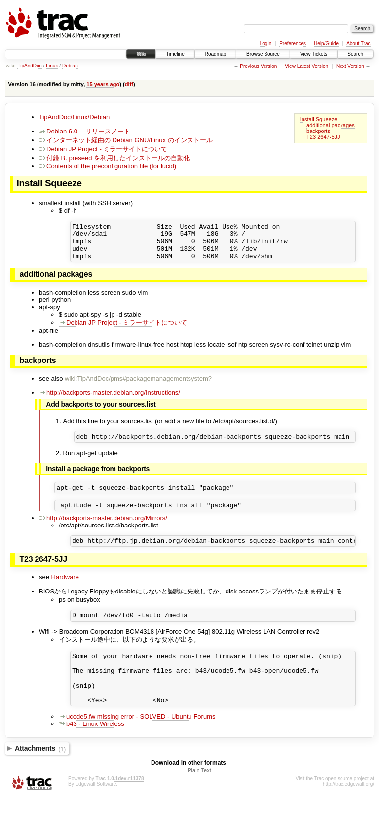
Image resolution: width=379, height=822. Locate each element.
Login (265, 43)
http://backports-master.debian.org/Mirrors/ (103, 529)
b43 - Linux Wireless (91, 749)
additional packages (330, 125)
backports (318, 131)
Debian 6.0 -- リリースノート (84, 131)
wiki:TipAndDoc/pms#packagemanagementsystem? (138, 386)
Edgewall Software (95, 809)
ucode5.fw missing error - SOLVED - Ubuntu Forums (137, 741)
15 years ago (102, 84)
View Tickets (313, 54)
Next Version (350, 66)
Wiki (141, 54)
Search (355, 54)
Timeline (175, 54)
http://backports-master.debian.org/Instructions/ (109, 399)
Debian (70, 65)
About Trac (358, 43)
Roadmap (215, 54)
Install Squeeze (319, 119)
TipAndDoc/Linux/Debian (74, 117)
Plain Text (199, 795)
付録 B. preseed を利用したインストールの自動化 (114, 158)
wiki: (10, 65)
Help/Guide (326, 43)
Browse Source (263, 54)
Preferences (292, 43)
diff (129, 84)
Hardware (65, 590)
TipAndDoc (29, 65)
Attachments (40, 774)
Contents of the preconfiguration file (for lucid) (107, 166)
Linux (52, 65)
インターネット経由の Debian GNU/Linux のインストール (126, 140)
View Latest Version (306, 66)
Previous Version (258, 66)
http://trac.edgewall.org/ (348, 809)
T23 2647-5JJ (323, 137)
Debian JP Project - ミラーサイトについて (103, 149)
